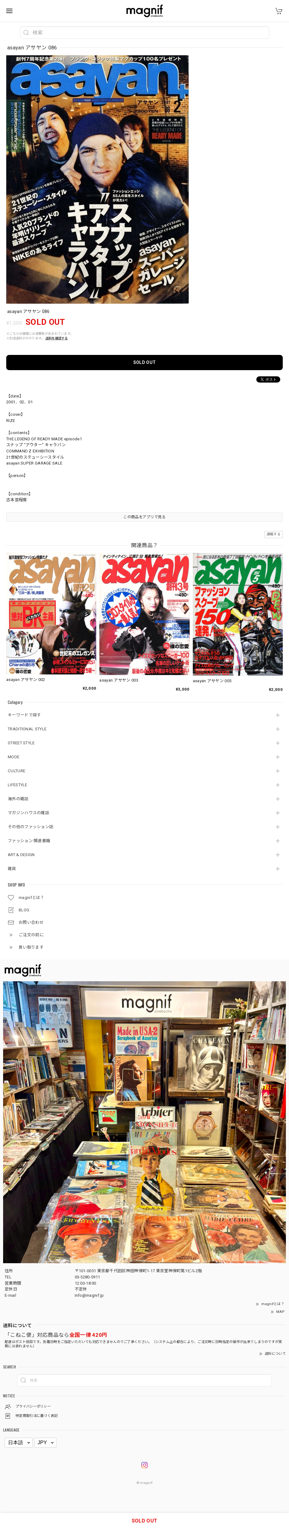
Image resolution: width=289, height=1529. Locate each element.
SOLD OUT (144, 362)
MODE (13, 757)
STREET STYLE (21, 743)
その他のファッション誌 (30, 826)
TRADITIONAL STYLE (27, 729)
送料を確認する (56, 338)
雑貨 (12, 868)
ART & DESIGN (21, 854)
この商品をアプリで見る (144, 517)
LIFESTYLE (17, 785)
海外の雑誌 (18, 798)
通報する (274, 534)
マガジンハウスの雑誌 (28, 812)
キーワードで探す (24, 715)
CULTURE (16, 771)
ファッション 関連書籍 (29, 840)
